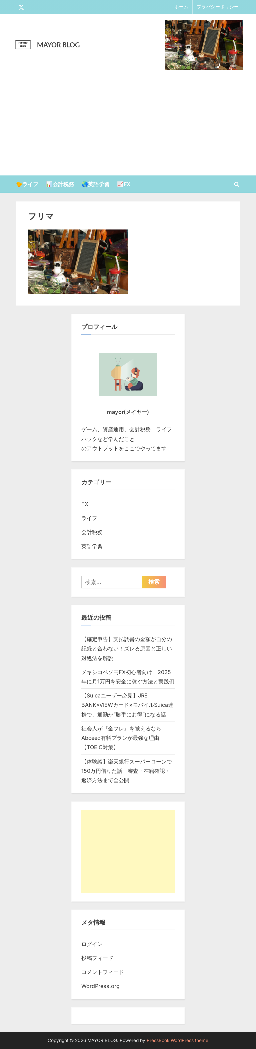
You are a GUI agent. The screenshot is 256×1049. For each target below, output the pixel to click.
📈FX (124, 184)
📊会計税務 (60, 184)
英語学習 (92, 546)
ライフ (89, 518)
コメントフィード (102, 972)
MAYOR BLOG (58, 45)
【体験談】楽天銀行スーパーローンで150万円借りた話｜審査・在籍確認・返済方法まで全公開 (126, 771)
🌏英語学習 (95, 184)
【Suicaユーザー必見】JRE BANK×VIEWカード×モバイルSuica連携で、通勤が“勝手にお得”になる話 (127, 705)
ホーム (181, 7)
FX (84, 504)
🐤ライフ (27, 184)
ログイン (92, 944)
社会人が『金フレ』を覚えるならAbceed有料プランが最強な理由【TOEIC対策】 (121, 738)
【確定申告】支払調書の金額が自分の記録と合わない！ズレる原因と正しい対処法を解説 (126, 648)
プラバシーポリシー (218, 7)
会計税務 (92, 532)
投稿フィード (97, 958)
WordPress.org (100, 986)
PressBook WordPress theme (177, 1040)
